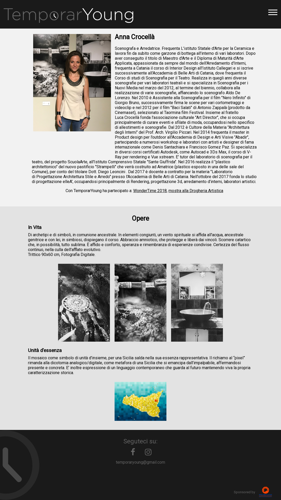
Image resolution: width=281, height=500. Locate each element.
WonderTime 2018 (150, 190)
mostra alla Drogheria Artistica (195, 190)
